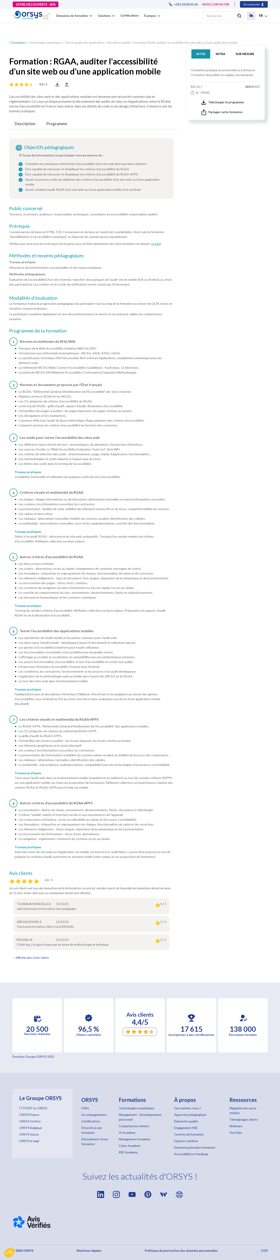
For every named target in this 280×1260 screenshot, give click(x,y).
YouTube (235, 1132)
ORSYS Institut (30, 1121)
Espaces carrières (186, 1141)
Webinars (236, 1126)
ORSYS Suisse (29, 1134)
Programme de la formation (37, 330)
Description (25, 123)
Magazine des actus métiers (242, 1110)
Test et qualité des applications (85, 42)
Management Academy (134, 1139)
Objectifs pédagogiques (49, 147)
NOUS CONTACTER (215, 4)
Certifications (130, 15)
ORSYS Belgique (30, 1128)
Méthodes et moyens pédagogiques (46, 255)
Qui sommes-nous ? (187, 1108)
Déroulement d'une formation (94, 1141)
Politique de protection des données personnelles (181, 1250)
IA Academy (127, 1132)
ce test (156, 244)
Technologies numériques (45, 42)
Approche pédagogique (190, 1114)
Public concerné (25, 208)
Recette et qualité (119, 42)
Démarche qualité (186, 1121)
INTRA (220, 54)
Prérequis (19, 226)
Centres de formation (189, 1134)
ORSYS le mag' (29, 1141)
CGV (264, 1250)
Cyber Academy (129, 1146)
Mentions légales (89, 1250)
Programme (56, 123)
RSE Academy (128, 1152)
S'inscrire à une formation (91, 1130)
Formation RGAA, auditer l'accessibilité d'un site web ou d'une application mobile (185, 42)
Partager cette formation (222, 112)
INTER (200, 54)
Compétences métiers (134, 1126)
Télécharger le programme (222, 102)
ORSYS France (29, 1114)
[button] (9, 1252)
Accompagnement (94, 1114)
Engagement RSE (186, 1128)
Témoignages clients (243, 1119)
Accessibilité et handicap (191, 1154)
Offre (85, 1108)
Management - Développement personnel (140, 1117)
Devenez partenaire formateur (194, 1147)
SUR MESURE (245, 54)
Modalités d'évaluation (33, 298)
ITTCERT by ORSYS (33, 1108)
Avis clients (20, 873)
